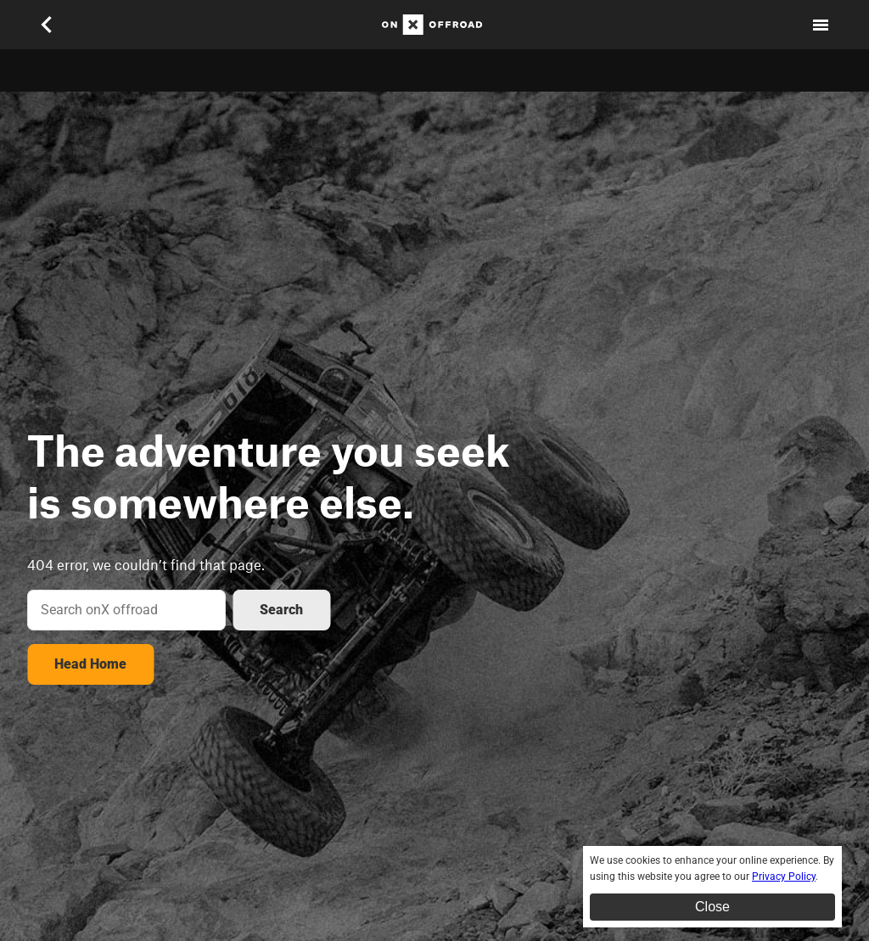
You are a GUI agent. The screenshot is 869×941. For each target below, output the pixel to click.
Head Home (90, 664)
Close (712, 906)
